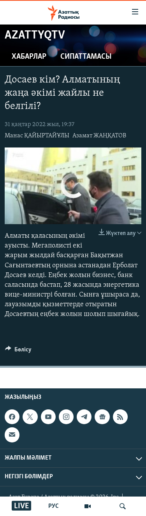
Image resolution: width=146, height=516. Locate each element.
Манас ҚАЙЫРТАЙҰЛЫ (37, 136)
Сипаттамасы (86, 57)
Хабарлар (29, 57)
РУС (53, 506)
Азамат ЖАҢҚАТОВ (99, 136)
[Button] (18, 351)
